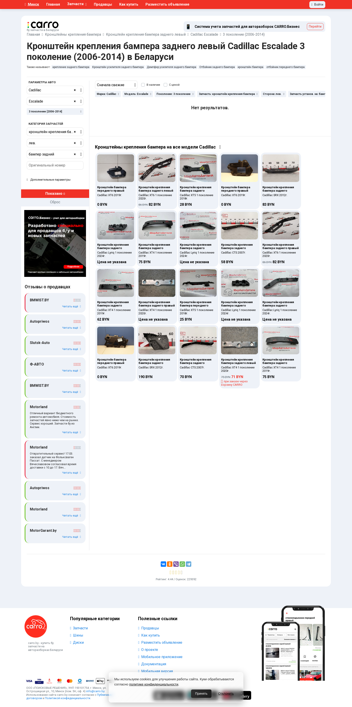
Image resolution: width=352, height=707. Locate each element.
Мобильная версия (155, 671)
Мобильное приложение (160, 657)
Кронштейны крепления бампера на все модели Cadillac (158, 147)
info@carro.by (95, 691)
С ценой (174, 84)
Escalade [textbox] (52, 101)
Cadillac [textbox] (52, 90)
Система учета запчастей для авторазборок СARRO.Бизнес (247, 26)
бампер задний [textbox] (52, 154)
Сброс (55, 202)
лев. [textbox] (52, 143)
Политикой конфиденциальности (67, 698)
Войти (317, 4)
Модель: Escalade (137, 94)
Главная (53, 4)
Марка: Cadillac (108, 94)
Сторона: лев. (273, 94)
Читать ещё (71, 306)
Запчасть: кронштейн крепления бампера (228, 94)
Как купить (128, 4)
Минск (32, 4)
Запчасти (79, 628)
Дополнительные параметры (48, 179)
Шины (77, 635)
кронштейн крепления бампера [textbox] (54, 132)
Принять (201, 693)
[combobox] (55, 90)
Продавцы (103, 4)
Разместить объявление (167, 4)
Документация (152, 664)
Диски (77, 642)
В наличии (153, 84)
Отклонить (226, 693)
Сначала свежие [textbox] (110, 85)
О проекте (148, 650)
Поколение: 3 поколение (174, 94)
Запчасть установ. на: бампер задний (316, 94)
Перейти (315, 26)
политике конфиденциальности (153, 684)
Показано (55, 193)
